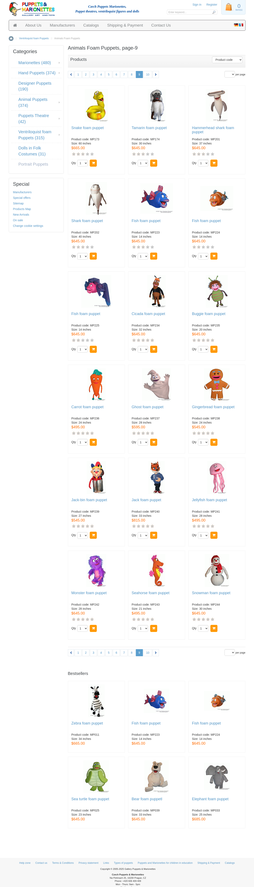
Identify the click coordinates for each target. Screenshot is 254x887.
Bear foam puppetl (147, 799)
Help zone (25, 862)
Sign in (197, 4)
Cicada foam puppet (148, 314)
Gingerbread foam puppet (213, 407)
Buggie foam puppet (208, 314)
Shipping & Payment (125, 25)
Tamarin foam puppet (149, 128)
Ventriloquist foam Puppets (34, 38)
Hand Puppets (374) (37, 73)
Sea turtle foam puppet (90, 799)
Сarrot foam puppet (87, 407)
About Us (33, 25)
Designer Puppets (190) (35, 86)
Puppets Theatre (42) (33, 118)
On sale (18, 220)
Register (211, 4)
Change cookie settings (28, 225)
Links (106, 862)
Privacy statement (88, 862)
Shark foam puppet (87, 221)
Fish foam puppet (146, 221)
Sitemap (18, 203)
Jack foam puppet (146, 500)
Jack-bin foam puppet (89, 500)
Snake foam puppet (87, 128)
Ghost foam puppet (147, 407)
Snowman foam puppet (211, 593)
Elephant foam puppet (210, 799)
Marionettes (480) (34, 62)
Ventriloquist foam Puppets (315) (35, 135)
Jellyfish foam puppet (209, 500)
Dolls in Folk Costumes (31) (32, 151)
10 (148, 74)
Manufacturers (62, 25)
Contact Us (161, 25)
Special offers (22, 197)
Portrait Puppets (33, 164)
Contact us (41, 862)
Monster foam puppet (89, 593)
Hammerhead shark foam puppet (213, 130)
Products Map (22, 209)
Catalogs (91, 25)
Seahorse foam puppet (150, 593)
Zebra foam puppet (87, 723)
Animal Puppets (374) (33, 102)
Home (11, 38)
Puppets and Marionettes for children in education (165, 862)
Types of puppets (123, 862)
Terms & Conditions (63, 862)
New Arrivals (21, 214)
